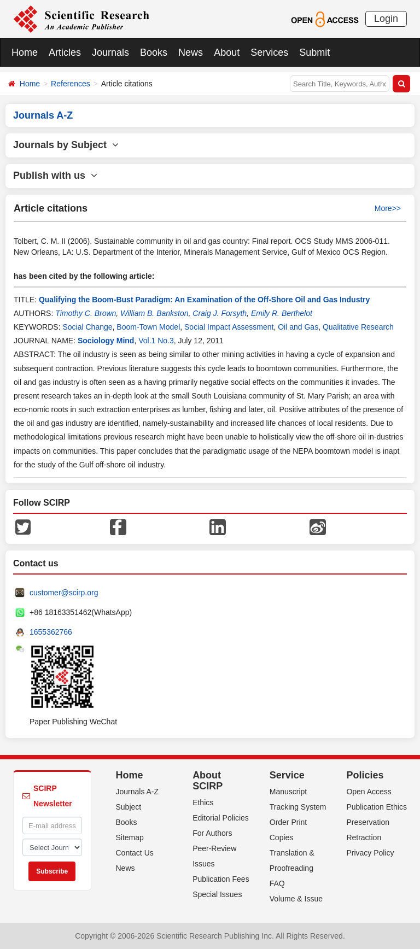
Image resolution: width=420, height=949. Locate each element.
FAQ (277, 883)
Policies (364, 775)
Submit (314, 52)
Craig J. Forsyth (219, 313)
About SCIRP (207, 781)
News (190, 52)
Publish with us (55, 175)
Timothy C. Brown (85, 313)
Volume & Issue (296, 898)
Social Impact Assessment (228, 327)
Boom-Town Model (148, 327)
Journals (110, 52)
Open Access (369, 791)
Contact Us (135, 852)
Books (153, 52)
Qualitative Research (358, 327)
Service (287, 775)
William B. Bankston (154, 313)
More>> (388, 208)
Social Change (87, 327)
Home (24, 52)
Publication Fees (220, 879)
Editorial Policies (220, 817)
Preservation (367, 822)
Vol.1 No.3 (156, 340)
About (227, 52)
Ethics (202, 802)
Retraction (363, 837)
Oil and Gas (298, 327)
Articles (65, 52)
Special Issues (217, 894)
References (70, 83)
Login (386, 18)
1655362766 (51, 632)
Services (269, 52)
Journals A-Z (137, 791)
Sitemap (130, 837)
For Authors (212, 833)
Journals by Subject (66, 144)
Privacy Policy (370, 852)
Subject (129, 806)
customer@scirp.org (64, 592)
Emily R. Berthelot (281, 313)
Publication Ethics (376, 806)
